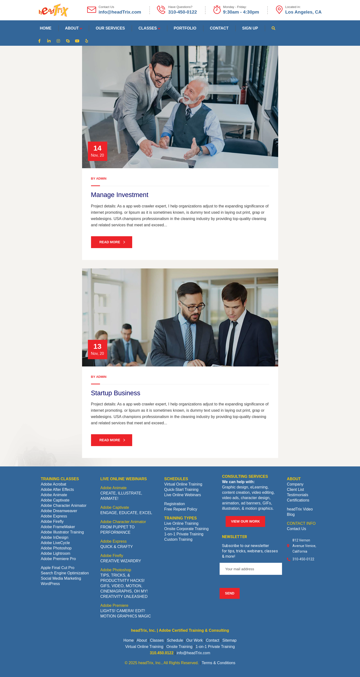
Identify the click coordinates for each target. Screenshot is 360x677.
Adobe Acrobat (53, 484)
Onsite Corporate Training (186, 529)
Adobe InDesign (55, 537)
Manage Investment (119, 194)
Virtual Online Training (183, 484)
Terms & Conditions (218, 663)
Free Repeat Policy (180, 509)
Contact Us (296, 529)
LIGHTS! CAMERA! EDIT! (122, 611)
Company (295, 484)
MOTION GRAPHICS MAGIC (125, 616)
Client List (295, 489)
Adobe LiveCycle (55, 543)
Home (128, 640)
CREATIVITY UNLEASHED (123, 596)
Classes (157, 640)
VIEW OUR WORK (245, 521)
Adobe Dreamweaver (59, 511)
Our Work (194, 640)
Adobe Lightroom (55, 553)
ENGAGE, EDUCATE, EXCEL (126, 513)
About (142, 640)
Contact (212, 640)
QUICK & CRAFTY (116, 547)
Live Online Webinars (182, 495)
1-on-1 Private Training (183, 534)
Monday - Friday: (235, 7)
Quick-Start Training (181, 489)
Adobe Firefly (52, 521)
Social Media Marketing (61, 578)
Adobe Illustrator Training (62, 532)
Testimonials (297, 495)
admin (101, 178)
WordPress (50, 584)
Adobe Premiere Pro (58, 559)
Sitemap (229, 640)
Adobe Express (54, 516)
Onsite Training (179, 647)
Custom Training (178, 539)
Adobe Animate (54, 495)
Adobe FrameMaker (58, 527)
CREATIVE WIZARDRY (120, 561)
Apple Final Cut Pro (58, 568)
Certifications (298, 500)
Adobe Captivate (55, 500)
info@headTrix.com (193, 653)
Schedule (175, 640)
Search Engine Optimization (65, 573)
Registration (174, 504)
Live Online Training (181, 523)
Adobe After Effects (57, 489)
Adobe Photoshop (56, 548)
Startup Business (115, 393)
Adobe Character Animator (64, 505)
